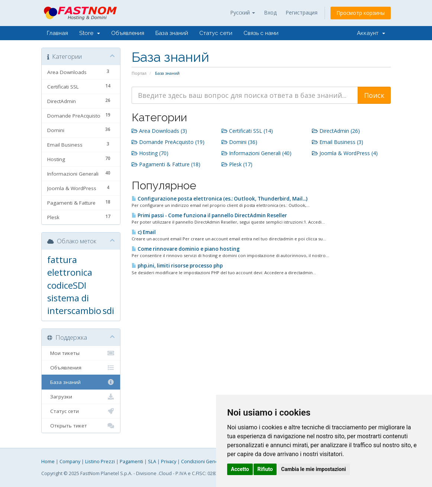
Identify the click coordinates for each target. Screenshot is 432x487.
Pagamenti (131, 461)
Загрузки (81, 396)
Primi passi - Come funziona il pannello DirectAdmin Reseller (209, 215)
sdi (108, 310)
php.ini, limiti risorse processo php (177, 265)
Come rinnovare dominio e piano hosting (186, 249)
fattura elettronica (69, 265)
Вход (270, 12)
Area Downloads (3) (159, 130)
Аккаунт (371, 33)
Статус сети (215, 33)
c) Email (144, 232)
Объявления (127, 33)
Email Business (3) (337, 141)
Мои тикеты (81, 353)
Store (89, 33)
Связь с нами (261, 33)
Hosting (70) (150, 153)
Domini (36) (239, 141)
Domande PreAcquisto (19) (168, 141)
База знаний (171, 33)
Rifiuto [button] (265, 469)
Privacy (168, 461)
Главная (57, 33)
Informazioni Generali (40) (256, 153)
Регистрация (301, 12)
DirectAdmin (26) (336, 130)
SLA (152, 461)
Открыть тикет (81, 425)
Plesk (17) (237, 164)
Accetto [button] (240, 469)
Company (69, 461)
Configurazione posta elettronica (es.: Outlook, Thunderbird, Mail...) (219, 198)
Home (48, 461)
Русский (242, 12)
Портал (139, 73)
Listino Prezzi (100, 461)
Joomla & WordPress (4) (345, 153)
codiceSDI (66, 285)
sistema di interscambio (74, 304)
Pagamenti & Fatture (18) (166, 164)
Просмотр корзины (360, 12)
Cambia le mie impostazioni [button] (313, 469)
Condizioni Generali (203, 461)
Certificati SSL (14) (247, 130)
